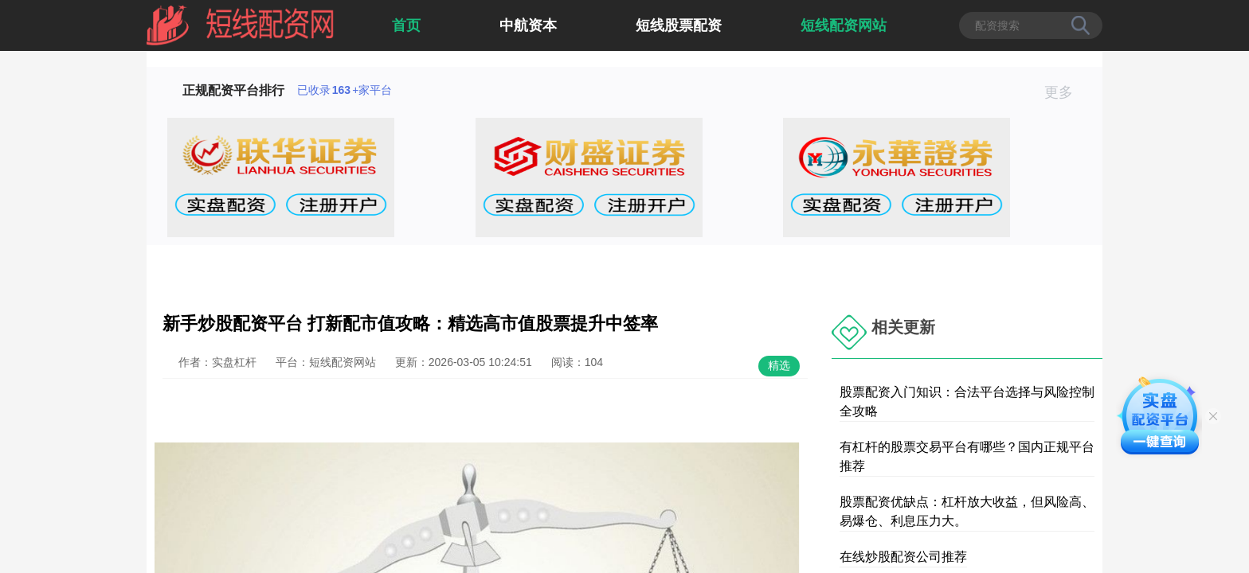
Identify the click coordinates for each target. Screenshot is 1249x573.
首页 (406, 25)
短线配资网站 (844, 25)
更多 (1065, 92)
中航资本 (528, 25)
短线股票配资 (679, 25)
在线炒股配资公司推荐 (903, 556)
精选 (779, 365)
